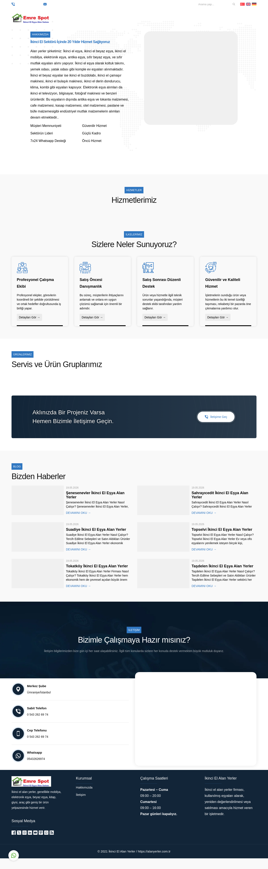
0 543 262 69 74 (26, 4)
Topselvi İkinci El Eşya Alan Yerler (222, 540)
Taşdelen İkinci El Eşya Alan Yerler (222, 577)
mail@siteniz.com (59, 4)
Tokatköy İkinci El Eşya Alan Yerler (97, 577)
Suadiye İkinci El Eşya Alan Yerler (96, 540)
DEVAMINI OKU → (78, 523)
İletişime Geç (216, 427)
